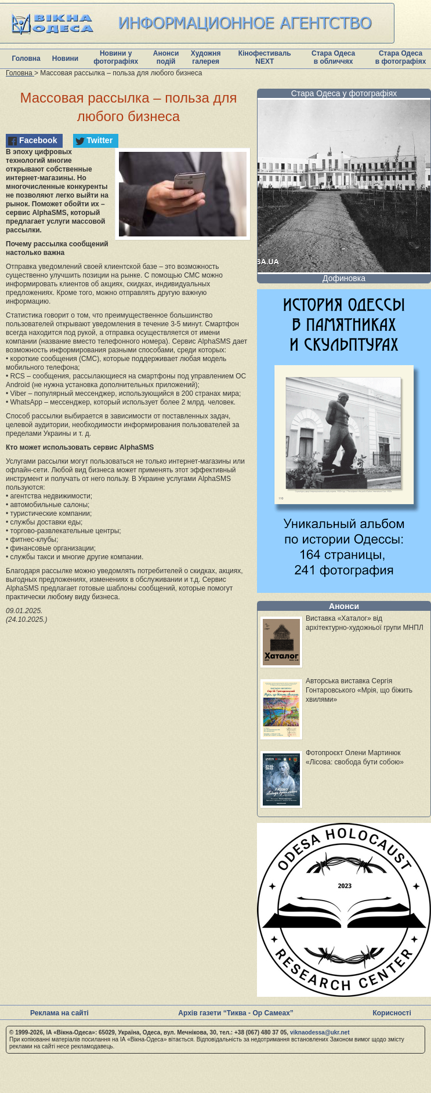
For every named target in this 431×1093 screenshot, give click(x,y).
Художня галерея (206, 57)
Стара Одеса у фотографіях (344, 93)
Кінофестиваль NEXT (264, 57)
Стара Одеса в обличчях (333, 57)
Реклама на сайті (59, 1013)
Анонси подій (166, 57)
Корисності (391, 1013)
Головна (26, 58)
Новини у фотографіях (115, 57)
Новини (65, 58)
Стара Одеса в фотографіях (400, 57)
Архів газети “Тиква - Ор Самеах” (235, 1013)
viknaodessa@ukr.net (320, 1032)
